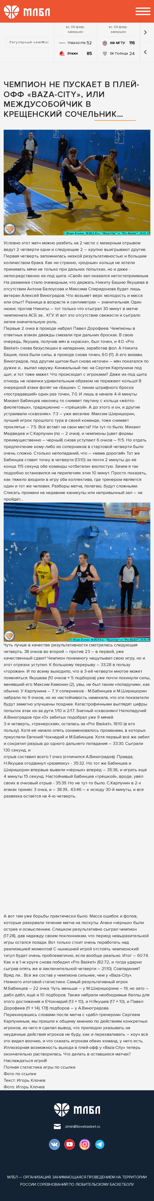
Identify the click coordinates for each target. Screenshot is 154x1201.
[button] (145, 52)
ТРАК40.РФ (76, 43)
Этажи (72, 53)
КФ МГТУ (117, 43)
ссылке (68, 1067)
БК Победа (119, 53)
